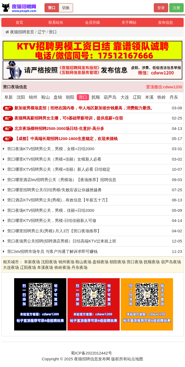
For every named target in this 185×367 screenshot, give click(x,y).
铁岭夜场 (62, 267)
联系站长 (56, 22)
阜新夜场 (32, 262)
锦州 (33, 97)
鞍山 (45, 97)
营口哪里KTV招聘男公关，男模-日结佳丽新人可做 (51, 220)
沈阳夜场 (49, 262)
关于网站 (129, 22)
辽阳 (137, 97)
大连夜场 (11, 267)
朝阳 (70, 97)
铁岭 (161, 97)
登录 (161, 8)
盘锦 (58, 97)
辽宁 (42, 32)
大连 (124, 97)
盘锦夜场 (100, 262)
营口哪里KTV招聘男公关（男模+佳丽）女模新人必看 (54, 159)
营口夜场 (135, 262)
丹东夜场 (79, 267)
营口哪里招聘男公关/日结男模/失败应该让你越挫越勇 (54, 190)
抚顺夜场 (152, 262)
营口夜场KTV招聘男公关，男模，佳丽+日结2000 (50, 210)
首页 (19, 22)
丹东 (174, 97)
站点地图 (135, 359)
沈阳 (21, 97)
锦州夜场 (66, 262)
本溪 (149, 97)
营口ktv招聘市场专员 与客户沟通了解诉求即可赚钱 (52, 251)
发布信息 (165, 22)
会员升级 (92, 22)
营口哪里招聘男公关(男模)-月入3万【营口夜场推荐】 (54, 231)
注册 (176, 8)
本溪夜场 (45, 267)
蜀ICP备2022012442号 (91, 353)
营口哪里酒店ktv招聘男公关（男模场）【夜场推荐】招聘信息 (61, 179)
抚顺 (95, 97)
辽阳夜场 (28, 267)
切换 (66, 8)
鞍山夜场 (83, 262)
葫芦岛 (110, 97)
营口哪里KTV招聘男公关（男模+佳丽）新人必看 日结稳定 (58, 169)
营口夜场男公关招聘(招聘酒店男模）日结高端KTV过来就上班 (61, 241)
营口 (51, 8)
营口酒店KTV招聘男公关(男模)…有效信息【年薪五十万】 (58, 200)
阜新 (8, 97)
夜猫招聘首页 (22, 32)
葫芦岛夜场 (171, 262)
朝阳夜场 (118, 262)
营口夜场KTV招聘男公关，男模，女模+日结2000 (50, 148)
